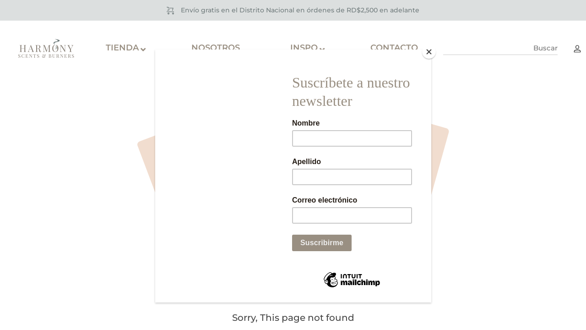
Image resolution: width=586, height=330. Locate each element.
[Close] (429, 52)
